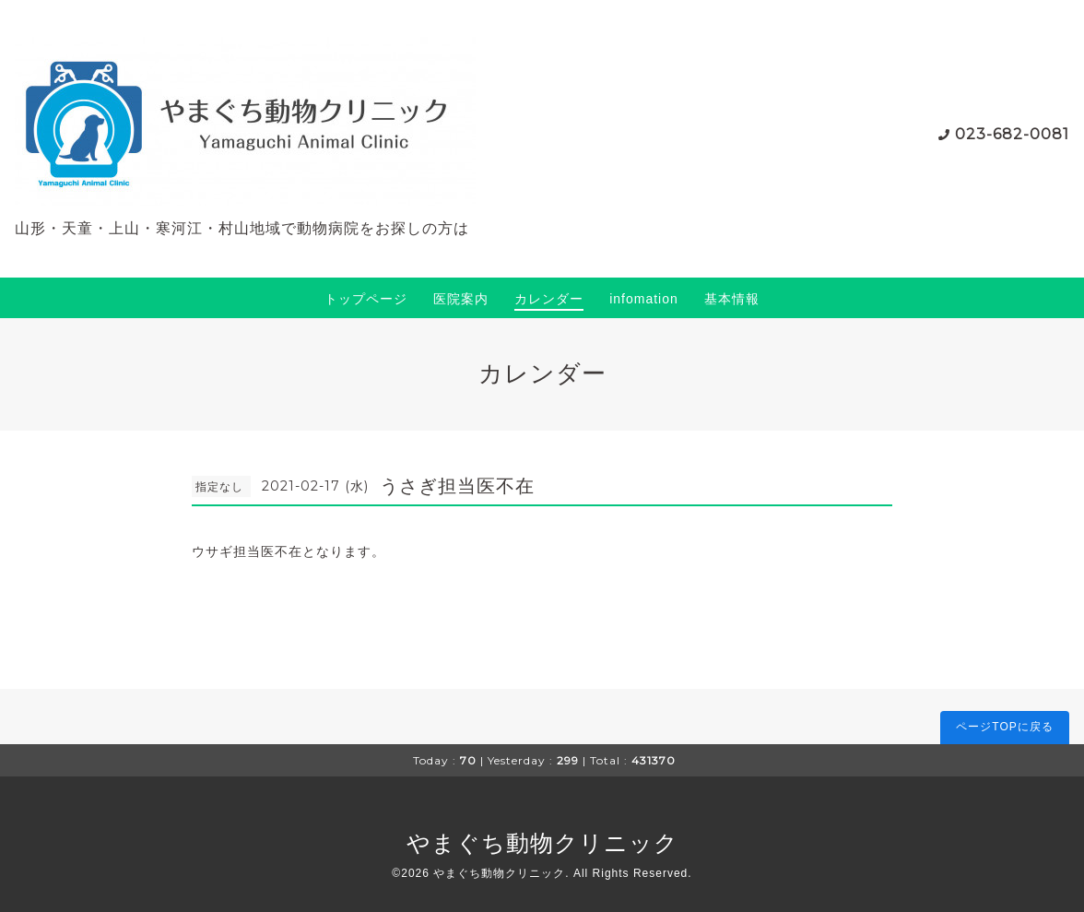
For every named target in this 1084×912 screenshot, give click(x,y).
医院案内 (461, 298)
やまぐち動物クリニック (542, 843)
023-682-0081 (1012, 134)
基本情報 (732, 298)
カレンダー (548, 298)
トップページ (365, 298)
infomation (643, 298)
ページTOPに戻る (1004, 726)
